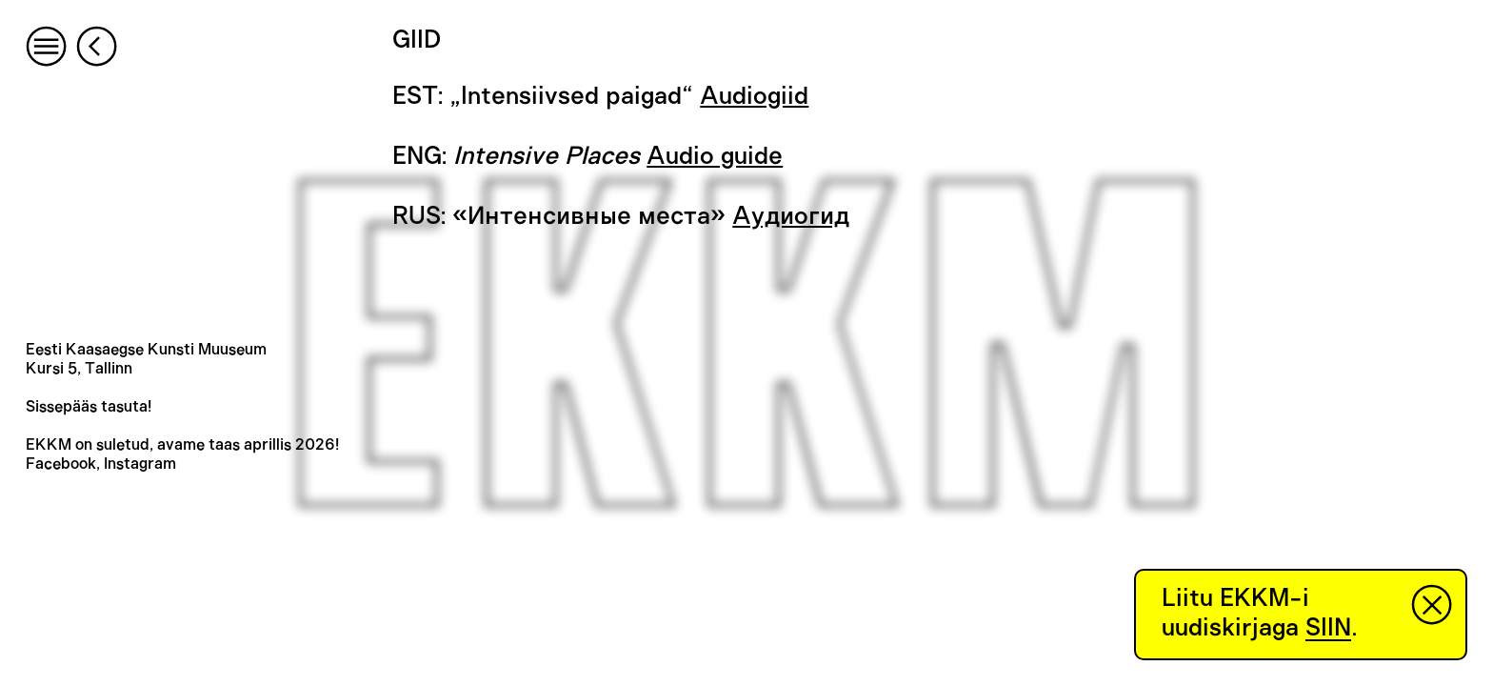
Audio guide (715, 156)
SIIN (1328, 627)
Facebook (61, 464)
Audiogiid (754, 96)
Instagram (140, 464)
